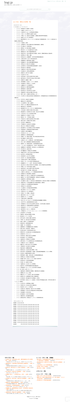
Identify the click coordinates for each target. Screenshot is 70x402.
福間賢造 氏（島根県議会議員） (27, 134)
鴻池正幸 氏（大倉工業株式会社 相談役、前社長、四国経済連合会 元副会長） (37, 53)
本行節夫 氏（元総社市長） (26, 148)
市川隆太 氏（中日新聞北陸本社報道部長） (30, 184)
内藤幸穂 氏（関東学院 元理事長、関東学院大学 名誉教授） (32, 271)
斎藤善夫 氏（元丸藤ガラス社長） (28, 115)
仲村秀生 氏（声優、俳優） (26, 55)
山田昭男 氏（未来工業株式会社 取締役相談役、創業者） (32, 44)
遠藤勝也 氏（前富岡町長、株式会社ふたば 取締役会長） (32, 147)
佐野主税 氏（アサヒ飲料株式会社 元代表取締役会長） (31, 240)
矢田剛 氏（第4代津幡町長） (27, 131)
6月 (26, 304)
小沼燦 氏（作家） (25, 42)
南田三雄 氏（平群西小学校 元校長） (28, 120)
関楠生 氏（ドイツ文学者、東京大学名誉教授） (30, 274)
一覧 (65, 1)
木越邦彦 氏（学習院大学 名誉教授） (28, 239)
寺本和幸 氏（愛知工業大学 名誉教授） (28, 235)
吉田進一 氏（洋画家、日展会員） (28, 193)
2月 (19, 302)
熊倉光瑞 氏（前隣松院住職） (26, 248)
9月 (31, 304)
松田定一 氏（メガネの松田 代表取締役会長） (30, 161)
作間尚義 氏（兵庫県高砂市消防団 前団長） (30, 129)
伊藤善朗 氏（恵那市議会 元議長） (28, 60)
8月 (30, 304)
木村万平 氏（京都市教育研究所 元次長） (29, 202)
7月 (28, 304)
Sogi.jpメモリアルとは (51, 1)
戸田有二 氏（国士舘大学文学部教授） (28, 219)
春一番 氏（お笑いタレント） (26, 269)
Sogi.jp (37, 398)
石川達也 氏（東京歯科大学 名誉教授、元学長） (30, 278)
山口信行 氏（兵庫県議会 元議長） (27, 283)
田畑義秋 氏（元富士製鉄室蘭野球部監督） (30, 62)
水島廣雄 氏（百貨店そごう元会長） (28, 83)
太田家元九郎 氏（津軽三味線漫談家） (29, 159)
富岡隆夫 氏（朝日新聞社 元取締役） (28, 173)
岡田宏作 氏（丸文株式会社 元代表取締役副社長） (30, 232)
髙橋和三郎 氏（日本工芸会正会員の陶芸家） (30, 152)
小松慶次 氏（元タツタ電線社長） (27, 242)
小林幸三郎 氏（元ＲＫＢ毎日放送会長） (29, 58)
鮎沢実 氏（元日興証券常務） (27, 154)
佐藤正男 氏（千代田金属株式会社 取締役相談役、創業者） (33, 182)
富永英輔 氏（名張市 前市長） (27, 138)
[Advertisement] (35, 16)
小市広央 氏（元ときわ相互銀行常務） (29, 113)
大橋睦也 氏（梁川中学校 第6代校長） (29, 69)
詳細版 (51, 357)
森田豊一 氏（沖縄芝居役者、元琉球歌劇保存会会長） (32, 143)
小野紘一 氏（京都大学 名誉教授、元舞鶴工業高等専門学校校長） (34, 35)
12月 (38, 304)
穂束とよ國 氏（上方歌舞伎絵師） (27, 221)
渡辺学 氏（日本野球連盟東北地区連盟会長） (29, 265)
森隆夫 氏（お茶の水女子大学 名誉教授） (28, 244)
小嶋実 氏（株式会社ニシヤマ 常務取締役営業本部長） (32, 171)
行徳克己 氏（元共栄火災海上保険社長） (28, 285)
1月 (18, 302)
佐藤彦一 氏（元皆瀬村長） (26, 225)
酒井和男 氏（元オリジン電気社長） (28, 209)
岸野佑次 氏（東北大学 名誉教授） (28, 64)
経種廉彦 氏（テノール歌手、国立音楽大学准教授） (31, 163)
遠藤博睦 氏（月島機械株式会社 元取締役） (29, 226)
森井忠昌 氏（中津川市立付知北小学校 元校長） (31, 78)
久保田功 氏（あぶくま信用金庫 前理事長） (30, 32)
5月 (25, 304)
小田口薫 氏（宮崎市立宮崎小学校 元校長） (30, 110)
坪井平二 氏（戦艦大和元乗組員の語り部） (30, 104)
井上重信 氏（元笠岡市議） (26, 46)
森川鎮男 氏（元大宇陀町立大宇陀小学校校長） (30, 127)
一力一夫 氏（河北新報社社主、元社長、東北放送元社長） (33, 145)
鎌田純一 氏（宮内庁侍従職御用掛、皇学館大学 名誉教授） (33, 177)
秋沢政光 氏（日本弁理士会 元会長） (28, 90)
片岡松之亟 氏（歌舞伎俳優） (27, 198)
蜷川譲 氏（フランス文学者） (26, 216)
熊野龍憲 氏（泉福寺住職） (26, 88)
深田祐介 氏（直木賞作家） (26, 186)
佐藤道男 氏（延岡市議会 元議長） (28, 179)
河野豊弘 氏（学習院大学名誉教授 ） (28, 256)
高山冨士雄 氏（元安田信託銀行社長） (28, 230)
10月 (34, 304)
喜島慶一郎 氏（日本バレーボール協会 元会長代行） (31, 258)
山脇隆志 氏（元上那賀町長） (27, 85)
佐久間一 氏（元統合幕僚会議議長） (28, 157)
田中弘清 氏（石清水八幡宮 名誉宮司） (28, 217)
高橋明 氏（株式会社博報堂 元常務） (28, 214)
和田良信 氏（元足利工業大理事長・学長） (29, 249)
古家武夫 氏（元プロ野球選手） (27, 191)
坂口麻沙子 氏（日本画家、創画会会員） (29, 170)
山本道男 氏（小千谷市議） (26, 212)
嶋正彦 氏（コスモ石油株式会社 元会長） (29, 49)
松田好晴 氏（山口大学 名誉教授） (28, 156)
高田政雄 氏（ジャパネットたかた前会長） (30, 207)
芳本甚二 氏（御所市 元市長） (26, 262)
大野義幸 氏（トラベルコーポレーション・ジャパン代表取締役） (34, 210)
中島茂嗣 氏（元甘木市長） (26, 292)
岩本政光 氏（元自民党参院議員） (27, 260)
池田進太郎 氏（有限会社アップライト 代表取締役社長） (32, 297)
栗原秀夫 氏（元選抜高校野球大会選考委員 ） (30, 205)
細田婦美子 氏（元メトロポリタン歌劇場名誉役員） (31, 108)
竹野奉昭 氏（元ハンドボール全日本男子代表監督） (31, 267)
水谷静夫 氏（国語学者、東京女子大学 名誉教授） (30, 288)
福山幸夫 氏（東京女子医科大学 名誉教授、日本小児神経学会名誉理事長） (36, 164)
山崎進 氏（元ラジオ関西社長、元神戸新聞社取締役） (32, 140)
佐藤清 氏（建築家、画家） (26, 79)
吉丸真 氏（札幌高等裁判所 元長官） (28, 253)
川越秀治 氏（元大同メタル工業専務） (28, 263)
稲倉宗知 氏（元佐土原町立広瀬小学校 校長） (30, 168)
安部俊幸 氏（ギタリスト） (26, 233)
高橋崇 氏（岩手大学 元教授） (27, 72)
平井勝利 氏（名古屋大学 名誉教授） (28, 124)
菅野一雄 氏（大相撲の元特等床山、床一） (30, 94)
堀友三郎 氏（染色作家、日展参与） (27, 228)
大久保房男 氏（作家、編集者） (27, 102)
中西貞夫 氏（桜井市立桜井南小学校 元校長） (30, 118)
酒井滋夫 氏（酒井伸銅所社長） (26, 223)
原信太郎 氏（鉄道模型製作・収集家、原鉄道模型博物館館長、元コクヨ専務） (36, 251)
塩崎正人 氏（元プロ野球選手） (27, 37)
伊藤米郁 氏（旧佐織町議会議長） (27, 295)
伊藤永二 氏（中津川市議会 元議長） (28, 166)
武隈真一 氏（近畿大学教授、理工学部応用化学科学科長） (33, 136)
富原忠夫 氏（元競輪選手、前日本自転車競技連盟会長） (32, 56)
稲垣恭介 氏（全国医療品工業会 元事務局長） (29, 276)
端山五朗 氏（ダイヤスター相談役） (28, 189)
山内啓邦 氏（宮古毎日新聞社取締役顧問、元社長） (31, 65)
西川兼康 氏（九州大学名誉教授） (27, 294)
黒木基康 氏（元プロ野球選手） (26, 237)
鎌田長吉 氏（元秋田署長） (26, 106)
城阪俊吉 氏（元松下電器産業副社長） (29, 51)
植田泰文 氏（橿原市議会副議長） (28, 87)
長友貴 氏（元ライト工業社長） (26, 286)
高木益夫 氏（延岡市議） (26, 67)
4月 (23, 302)
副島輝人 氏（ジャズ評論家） (27, 196)
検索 (62, 1)
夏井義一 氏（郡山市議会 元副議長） (28, 48)
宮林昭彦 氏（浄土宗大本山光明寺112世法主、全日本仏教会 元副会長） (36, 203)
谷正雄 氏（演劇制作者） (26, 122)
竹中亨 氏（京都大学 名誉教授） (27, 99)
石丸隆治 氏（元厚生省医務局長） (28, 71)
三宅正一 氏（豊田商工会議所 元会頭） (29, 33)
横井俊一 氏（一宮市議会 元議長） (28, 117)
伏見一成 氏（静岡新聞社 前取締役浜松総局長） (31, 141)
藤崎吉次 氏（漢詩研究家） (26, 101)
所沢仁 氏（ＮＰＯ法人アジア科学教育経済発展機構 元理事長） (34, 200)
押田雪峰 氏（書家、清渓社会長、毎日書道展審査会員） (32, 255)
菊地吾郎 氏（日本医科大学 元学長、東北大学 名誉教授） (33, 111)
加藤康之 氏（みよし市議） (26, 272)
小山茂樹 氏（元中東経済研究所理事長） (29, 187)
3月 (21, 302)
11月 (36, 304)
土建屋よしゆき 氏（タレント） (27, 30)
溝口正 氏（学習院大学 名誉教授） (28, 125)
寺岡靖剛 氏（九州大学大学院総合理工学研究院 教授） (31, 290)
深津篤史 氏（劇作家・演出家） (27, 28)
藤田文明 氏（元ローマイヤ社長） (28, 194)
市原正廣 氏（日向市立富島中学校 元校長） (30, 76)
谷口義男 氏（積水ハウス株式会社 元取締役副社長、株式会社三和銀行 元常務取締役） (39, 180)
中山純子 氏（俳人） (25, 74)
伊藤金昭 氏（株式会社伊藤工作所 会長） (29, 92)
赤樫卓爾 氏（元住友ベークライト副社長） (30, 81)
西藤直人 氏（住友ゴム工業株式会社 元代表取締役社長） (32, 175)
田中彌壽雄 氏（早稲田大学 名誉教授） (29, 150)
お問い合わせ (58, 1)
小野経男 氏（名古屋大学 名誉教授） (28, 246)
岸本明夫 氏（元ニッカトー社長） (28, 133)
